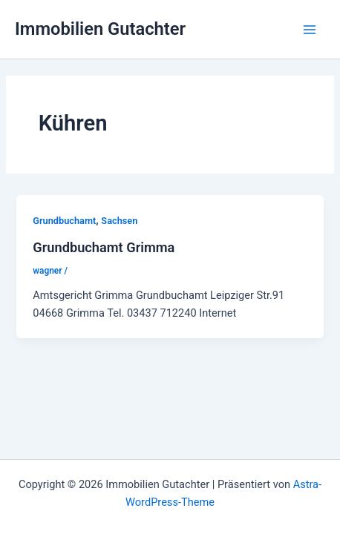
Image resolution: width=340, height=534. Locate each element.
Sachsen (119, 220)
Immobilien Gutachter (100, 29)
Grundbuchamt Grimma (103, 247)
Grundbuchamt (64, 220)
